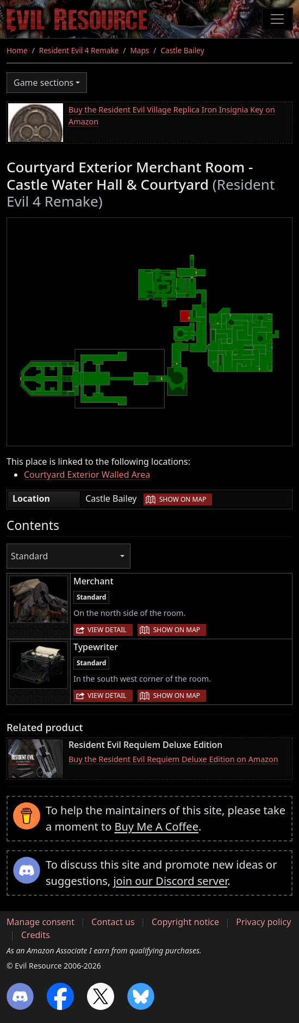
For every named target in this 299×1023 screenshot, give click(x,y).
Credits (35, 935)
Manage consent (40, 922)
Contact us (113, 922)
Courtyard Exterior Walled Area (87, 475)
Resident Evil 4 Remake (79, 50)
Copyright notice (185, 922)
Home (17, 50)
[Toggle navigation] (277, 19)
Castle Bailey (182, 50)
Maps (139, 50)
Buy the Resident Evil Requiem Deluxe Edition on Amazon (173, 759)
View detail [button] (107, 629)
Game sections (43, 83)
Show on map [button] (182, 499)
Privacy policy (263, 922)
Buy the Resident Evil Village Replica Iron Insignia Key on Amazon (171, 115)
